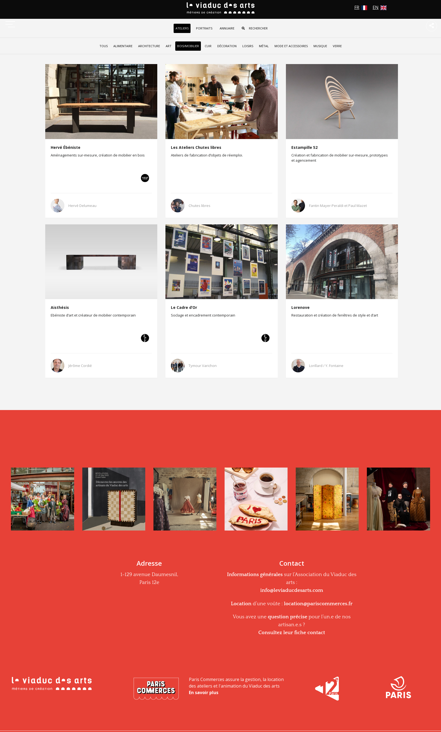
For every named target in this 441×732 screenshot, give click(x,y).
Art (168, 46)
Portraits (204, 28)
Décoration (227, 46)
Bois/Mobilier (188, 46)
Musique (320, 46)
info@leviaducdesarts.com (291, 590)
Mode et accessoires (291, 46)
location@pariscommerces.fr (318, 604)
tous (103, 46)
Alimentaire (122, 46)
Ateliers (182, 28)
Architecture (149, 46)
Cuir (208, 46)
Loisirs (247, 46)
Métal (264, 46)
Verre (337, 46)
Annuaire (227, 28)
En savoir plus (203, 692)
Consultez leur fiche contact (291, 632)
